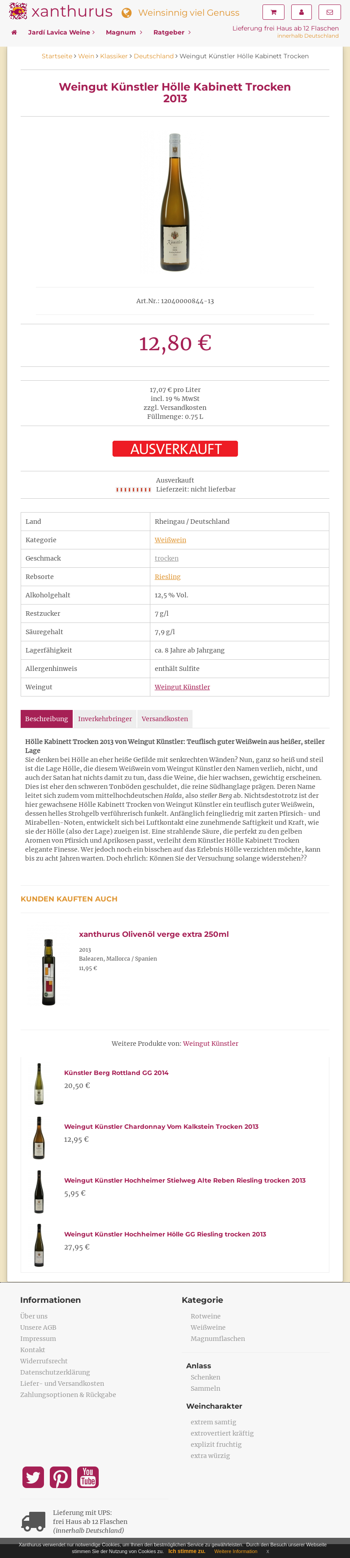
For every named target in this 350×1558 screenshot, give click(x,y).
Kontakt (32, 1350)
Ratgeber (172, 32)
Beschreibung (46, 719)
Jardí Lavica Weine (61, 32)
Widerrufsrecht (44, 1361)
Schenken (205, 1377)
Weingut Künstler (182, 687)
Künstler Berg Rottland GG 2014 (116, 1073)
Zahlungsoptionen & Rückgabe (68, 1395)
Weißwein (170, 540)
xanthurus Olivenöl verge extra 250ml (154, 934)
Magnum (124, 32)
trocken (167, 558)
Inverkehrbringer (105, 719)
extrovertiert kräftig (222, 1433)
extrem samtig (213, 1422)
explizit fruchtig (216, 1444)
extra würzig (210, 1456)
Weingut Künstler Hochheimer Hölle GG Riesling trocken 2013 (165, 1234)
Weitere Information (236, 1551)
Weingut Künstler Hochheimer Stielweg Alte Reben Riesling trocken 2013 (185, 1180)
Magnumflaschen (218, 1339)
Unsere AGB (38, 1327)
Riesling (168, 577)
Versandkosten (165, 719)
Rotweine (206, 1316)
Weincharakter (214, 1406)
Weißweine (208, 1327)
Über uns (34, 1316)
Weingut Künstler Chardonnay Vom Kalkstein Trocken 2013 (161, 1127)
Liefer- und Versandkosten (62, 1384)
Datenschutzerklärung (55, 1372)
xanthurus (72, 11)
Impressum (38, 1339)
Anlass (198, 1366)
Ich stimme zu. (187, 1551)
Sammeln (205, 1388)
